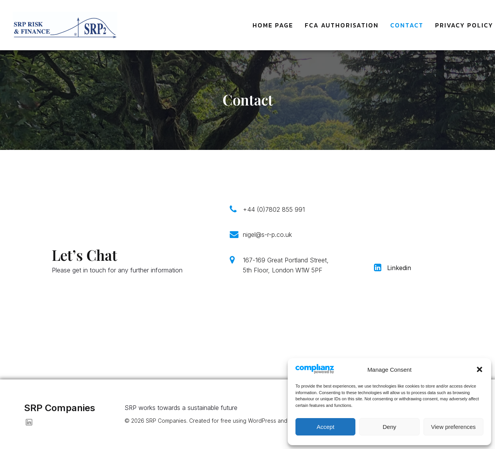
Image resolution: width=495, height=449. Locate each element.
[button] (479, 369)
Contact (406, 25)
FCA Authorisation (342, 25)
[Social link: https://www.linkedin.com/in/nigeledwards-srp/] (32, 422)
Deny (389, 426)
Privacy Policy (464, 25)
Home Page (273, 25)
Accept (326, 426)
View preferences (453, 426)
